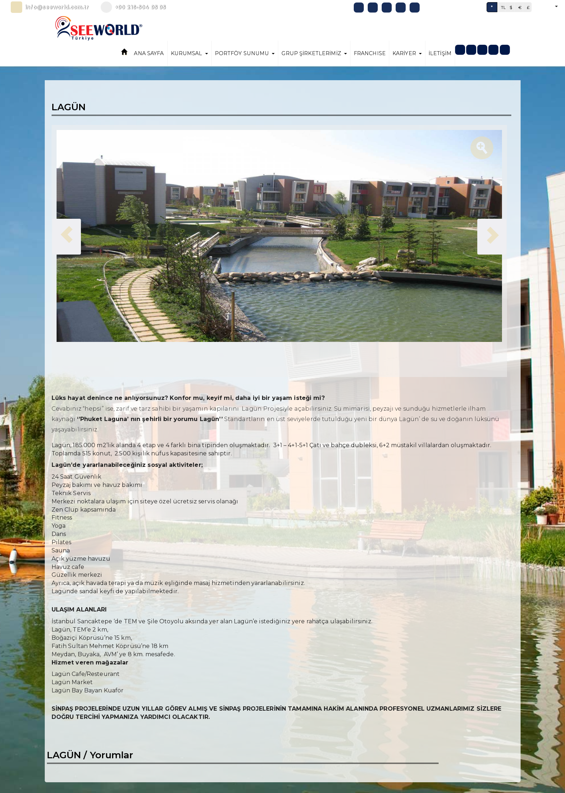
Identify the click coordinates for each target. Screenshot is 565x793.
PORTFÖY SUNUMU (245, 53)
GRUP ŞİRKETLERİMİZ (314, 53)
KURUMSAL (189, 53)
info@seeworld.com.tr (57, 7)
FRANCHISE (370, 53)
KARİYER (407, 53)
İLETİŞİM (440, 53)
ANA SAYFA (149, 53)
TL (503, 7)
